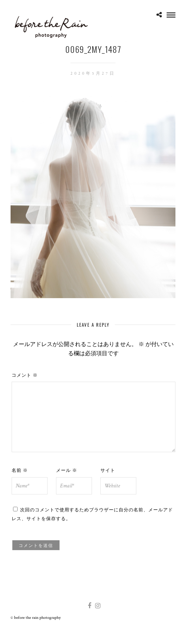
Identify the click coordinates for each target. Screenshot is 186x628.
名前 (20, 469)
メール (66, 469)
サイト (107, 469)
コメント (25, 374)
